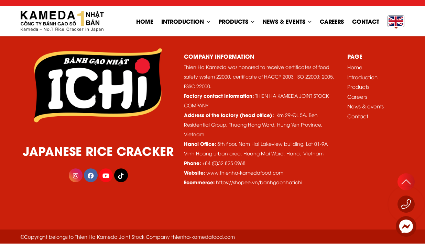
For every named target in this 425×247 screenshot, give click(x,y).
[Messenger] (406, 226)
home (144, 21)
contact (365, 21)
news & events (284, 21)
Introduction (182, 21)
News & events (365, 106)
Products (233, 21)
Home (354, 66)
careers (332, 21)
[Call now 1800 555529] (406, 204)
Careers (357, 96)
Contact (357, 116)
